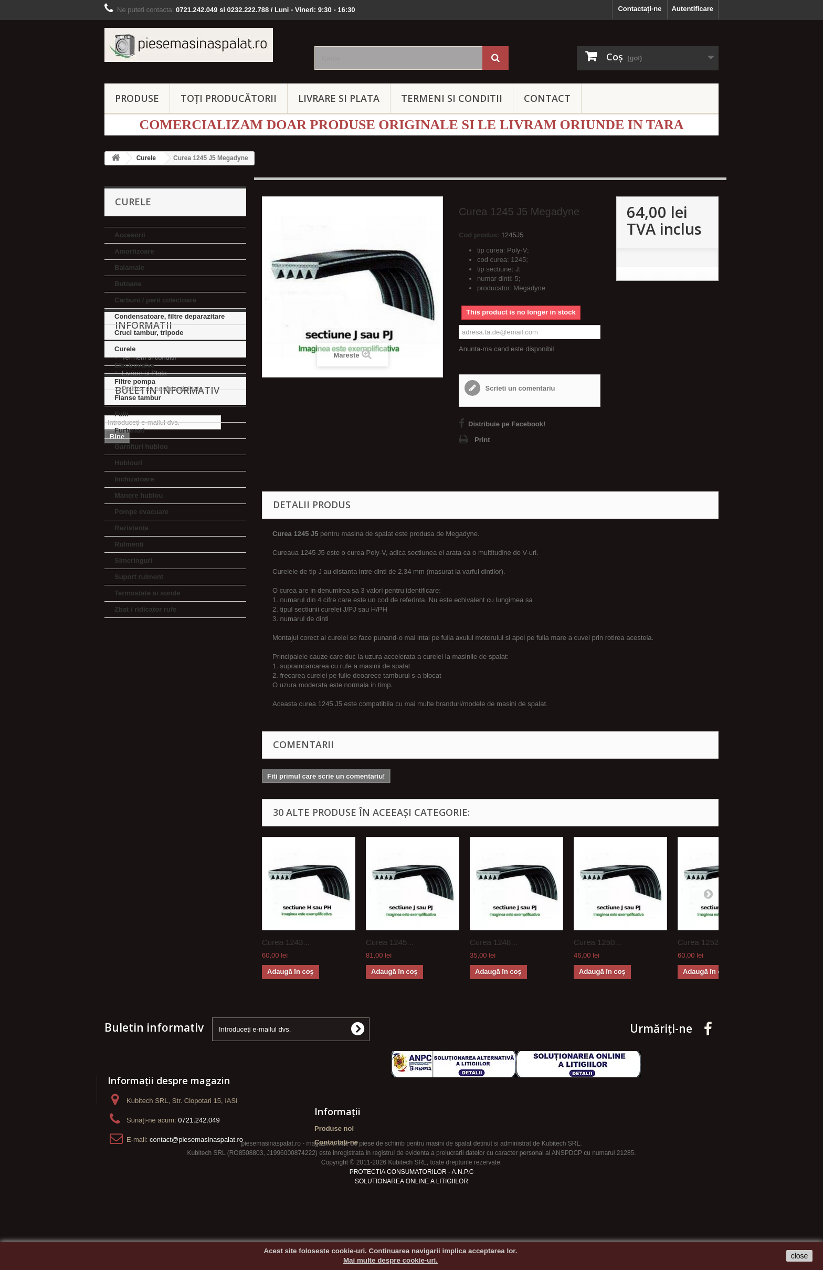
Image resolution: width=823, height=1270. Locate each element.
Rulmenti (129, 544)
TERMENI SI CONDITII (451, 98)
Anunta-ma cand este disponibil (506, 349)
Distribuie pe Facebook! (506, 424)
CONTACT (547, 98)
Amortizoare (134, 251)
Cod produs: (479, 235)
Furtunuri (129, 430)
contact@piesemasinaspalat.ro (196, 1139)
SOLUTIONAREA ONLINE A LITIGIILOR (411, 1208)
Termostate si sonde (147, 593)
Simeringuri (133, 560)
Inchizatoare (134, 479)
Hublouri (128, 463)
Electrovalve (134, 365)
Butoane (128, 284)
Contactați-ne (639, 9)
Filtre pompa (134, 381)
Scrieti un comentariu (519, 388)
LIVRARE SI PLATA (338, 98)
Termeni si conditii (149, 677)
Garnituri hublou (141, 446)
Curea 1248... (494, 942)
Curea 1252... (701, 942)
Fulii (121, 414)
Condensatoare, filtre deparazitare (169, 316)
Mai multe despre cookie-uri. (390, 1260)
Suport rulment (138, 577)
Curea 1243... (286, 942)
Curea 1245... (390, 942)
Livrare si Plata (144, 693)
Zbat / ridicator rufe (145, 609)
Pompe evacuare (141, 512)
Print (482, 440)
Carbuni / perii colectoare (155, 300)
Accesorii (129, 235)
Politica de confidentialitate (162, 709)
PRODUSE (137, 98)
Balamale (129, 267)
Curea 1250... (597, 942)
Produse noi (334, 1128)
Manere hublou (138, 495)
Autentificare (692, 9)
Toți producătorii (229, 98)
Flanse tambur (137, 398)
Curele (124, 349)
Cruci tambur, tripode (148, 333)
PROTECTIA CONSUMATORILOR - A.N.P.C (412, 1198)
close (799, 1256)
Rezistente (131, 528)
